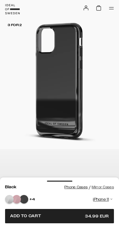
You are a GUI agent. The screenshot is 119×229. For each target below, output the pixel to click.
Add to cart (59, 216)
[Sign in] (86, 8)
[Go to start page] (12, 9)
